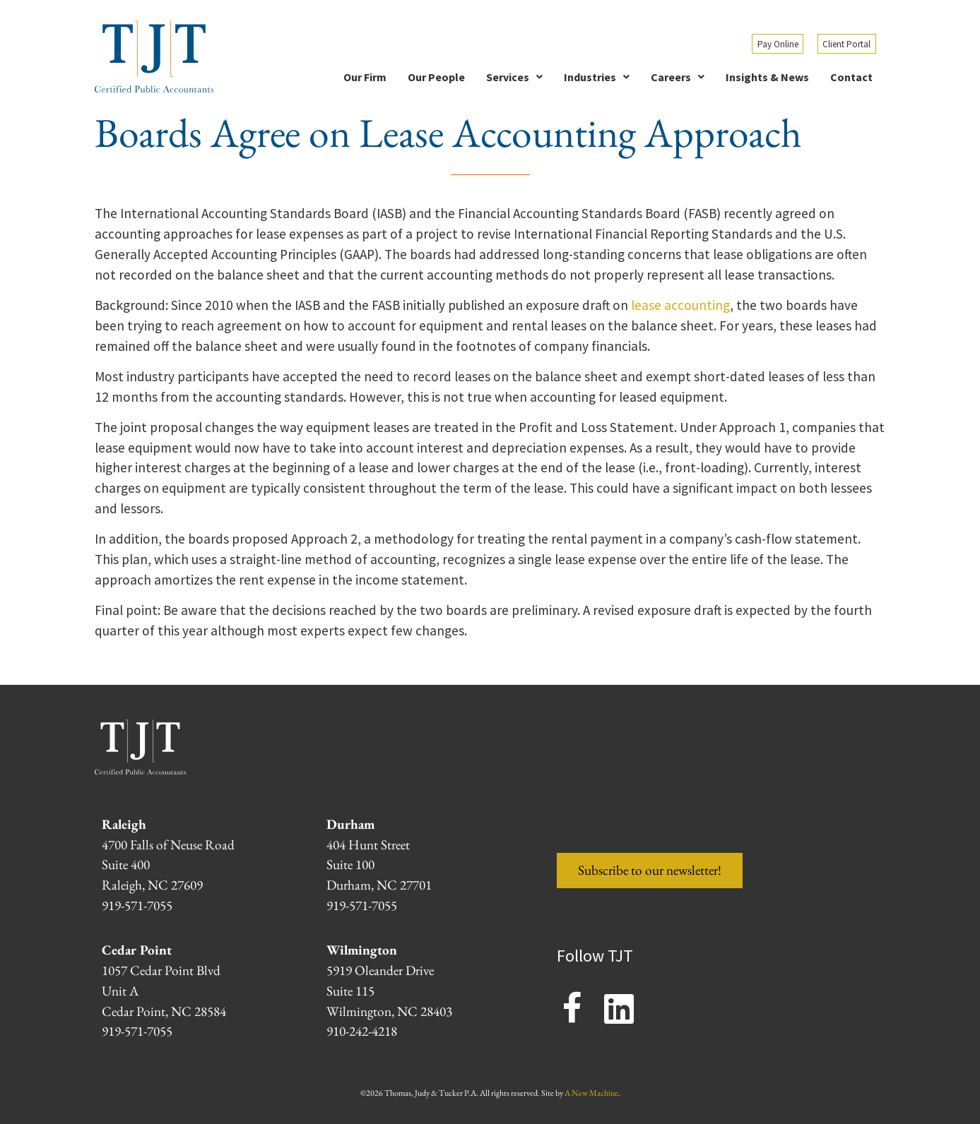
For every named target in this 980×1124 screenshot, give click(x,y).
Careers (677, 77)
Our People (436, 77)
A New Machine (591, 1093)
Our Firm (364, 77)
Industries (597, 77)
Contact (851, 77)
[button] (514, 77)
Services (514, 77)
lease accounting (680, 305)
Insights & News (767, 77)
